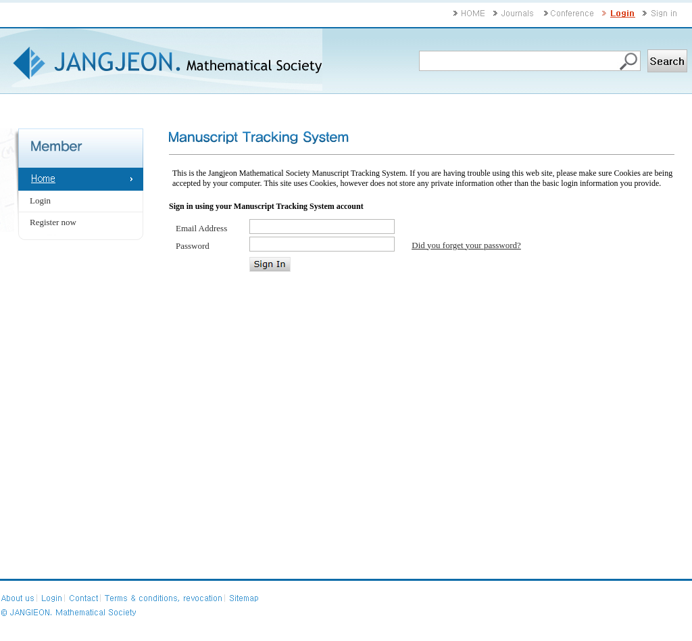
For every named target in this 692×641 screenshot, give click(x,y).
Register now (53, 222)
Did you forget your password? (466, 245)
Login (40, 200)
